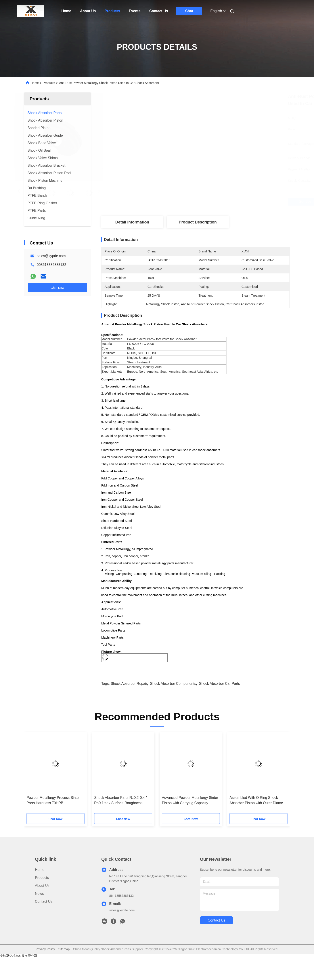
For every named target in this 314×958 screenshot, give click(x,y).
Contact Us (158, 11)
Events (134, 11)
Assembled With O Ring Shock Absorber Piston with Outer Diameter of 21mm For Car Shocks (258, 801)
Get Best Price (221, 201)
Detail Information (132, 222)
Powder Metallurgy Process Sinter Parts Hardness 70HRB (53, 800)
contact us (216, 920)
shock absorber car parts (219, 683)
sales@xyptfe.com (51, 256)
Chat (189, 11)
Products (112, 11)
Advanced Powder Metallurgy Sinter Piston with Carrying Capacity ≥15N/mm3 (190, 801)
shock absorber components (173, 683)
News (39, 893)
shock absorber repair (129, 683)
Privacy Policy (45, 949)
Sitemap (64, 949)
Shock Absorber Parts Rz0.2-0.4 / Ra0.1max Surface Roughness (120, 800)
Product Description (198, 222)
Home (66, 11)
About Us (88, 11)
